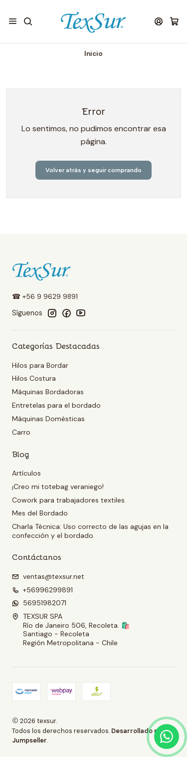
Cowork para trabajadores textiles (68, 500)
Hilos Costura (34, 378)
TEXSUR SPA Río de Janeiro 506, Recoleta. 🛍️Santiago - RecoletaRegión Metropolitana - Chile (71, 629)
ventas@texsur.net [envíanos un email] (48, 576)
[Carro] (174, 21)
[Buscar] (27, 21)
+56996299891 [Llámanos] (42, 589)
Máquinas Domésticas (48, 418)
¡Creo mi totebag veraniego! (58, 486)
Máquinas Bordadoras (48, 391)
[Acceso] (159, 21)
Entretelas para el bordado (56, 405)
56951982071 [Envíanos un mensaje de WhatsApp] (39, 602)
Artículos (26, 473)
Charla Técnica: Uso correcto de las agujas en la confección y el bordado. (90, 531)
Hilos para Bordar (40, 365)
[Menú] (12, 21)
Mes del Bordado (40, 512)
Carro (21, 432)
